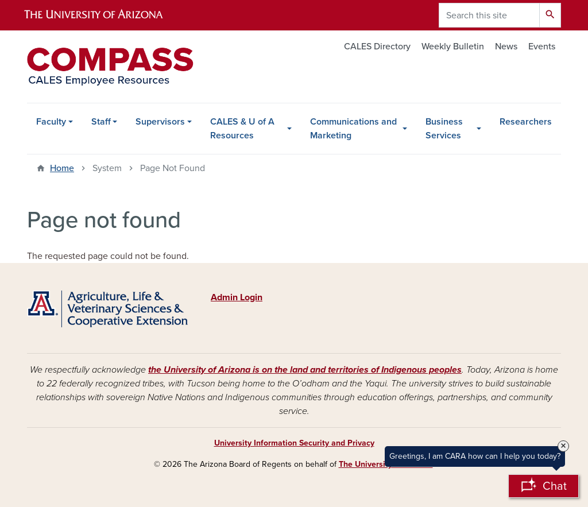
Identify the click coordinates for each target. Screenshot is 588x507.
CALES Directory (377, 46)
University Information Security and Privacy (294, 443)
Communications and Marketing (353, 128)
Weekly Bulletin (452, 46)
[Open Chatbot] (543, 486)
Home (62, 168)
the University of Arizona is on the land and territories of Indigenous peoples (305, 370)
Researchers (526, 121)
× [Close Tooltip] (563, 446)
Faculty (51, 121)
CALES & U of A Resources (242, 128)
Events (541, 46)
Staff (101, 121)
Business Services (444, 128)
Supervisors (160, 121)
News (506, 46)
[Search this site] (489, 15)
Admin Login (236, 297)
